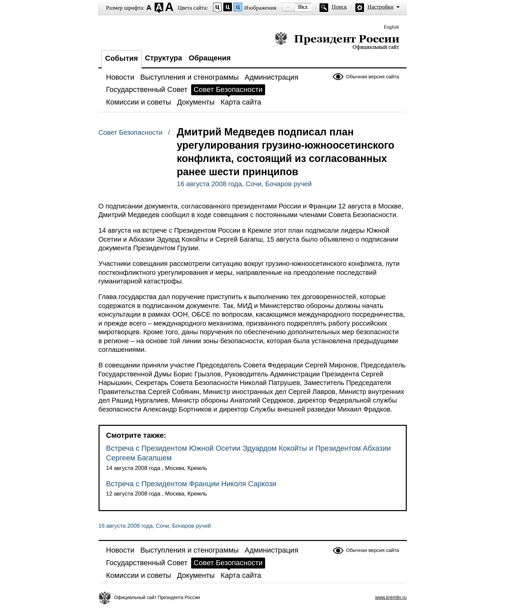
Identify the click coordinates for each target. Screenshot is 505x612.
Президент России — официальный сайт (337, 40)
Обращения (210, 58)
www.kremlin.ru (391, 597)
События (121, 58)
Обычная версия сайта (372, 76)
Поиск (339, 7)
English (391, 27)
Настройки (381, 7)
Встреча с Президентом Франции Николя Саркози (191, 484)
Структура (163, 58)
